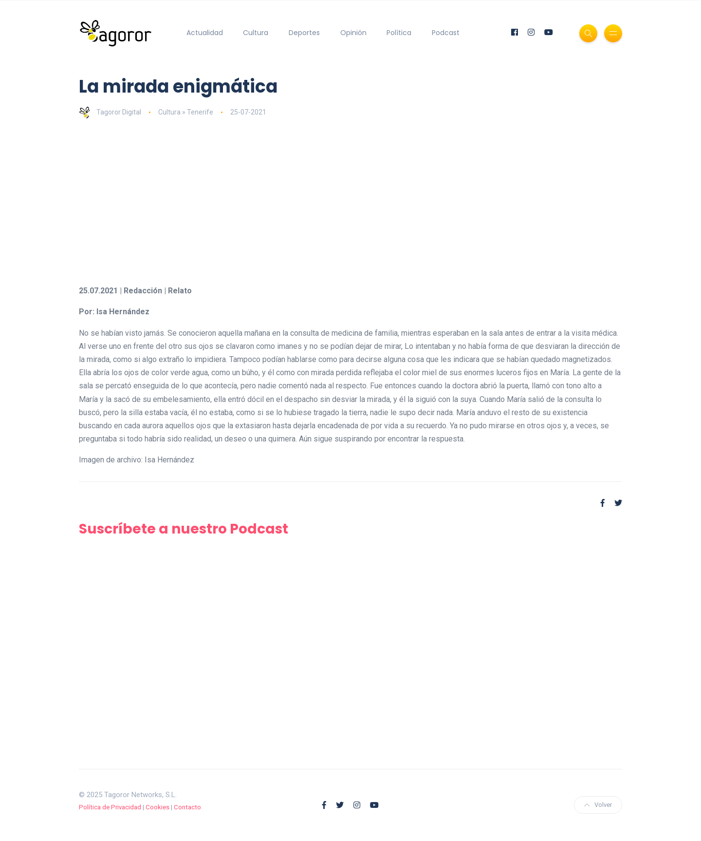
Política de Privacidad (110, 807)
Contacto (187, 807)
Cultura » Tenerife (185, 112)
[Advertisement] (350, 201)
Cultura (255, 33)
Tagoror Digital (110, 112)
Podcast (446, 33)
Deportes (304, 33)
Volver (598, 804)
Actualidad (204, 33)
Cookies (157, 807)
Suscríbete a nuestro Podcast (183, 528)
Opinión (353, 33)
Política (399, 33)
